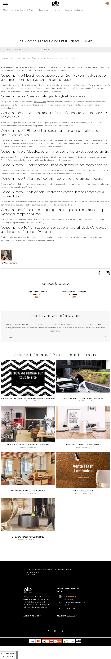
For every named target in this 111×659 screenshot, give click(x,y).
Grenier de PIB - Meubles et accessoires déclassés (28, 458)
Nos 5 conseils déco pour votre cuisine (83, 458)
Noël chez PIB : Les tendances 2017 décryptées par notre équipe (28, 412)
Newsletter (18, 10)
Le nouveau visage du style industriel (28, 550)
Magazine (7, 10)
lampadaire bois (40, 102)
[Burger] (5, 3)
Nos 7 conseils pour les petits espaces (28, 504)
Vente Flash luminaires (83, 504)
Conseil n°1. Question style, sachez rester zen (83, 412)
